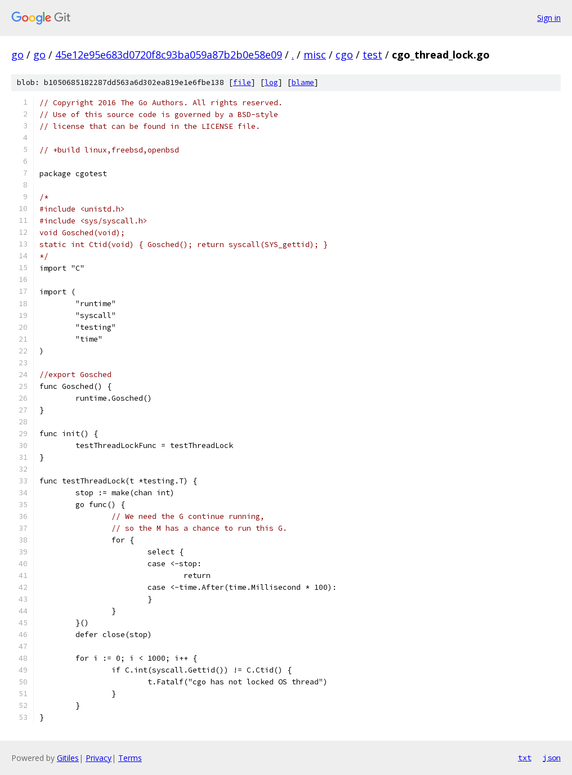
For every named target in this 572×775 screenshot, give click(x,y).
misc (314, 54)
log (271, 82)
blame (303, 82)
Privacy (98, 757)
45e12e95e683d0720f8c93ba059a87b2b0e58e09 (168, 54)
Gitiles (68, 757)
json (552, 757)
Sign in (549, 17)
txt (524, 757)
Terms (130, 757)
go (17, 54)
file (242, 82)
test (372, 54)
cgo (344, 54)
